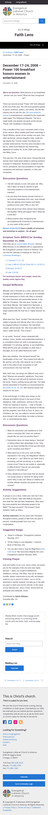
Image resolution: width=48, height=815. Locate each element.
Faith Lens (18, 52)
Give (4, 745)
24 (21, 388)
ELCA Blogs (8, 52)
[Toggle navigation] (37, 45)
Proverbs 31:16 (9, 388)
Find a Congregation (11, 734)
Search (9, 638)
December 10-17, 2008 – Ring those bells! (14, 680)
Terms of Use (23, 807)
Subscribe (14, 668)
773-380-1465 (12, 768)
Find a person (8, 737)
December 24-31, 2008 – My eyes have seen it (32, 680)
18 (18, 388)
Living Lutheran (21, 2)
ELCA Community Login (24, 784)
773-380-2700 (15, 765)
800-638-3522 (17, 763)
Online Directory (10, 739)
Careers (6, 742)
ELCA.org (8, 2)
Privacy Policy (10, 807)
